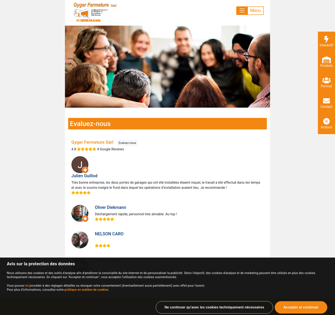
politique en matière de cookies (87, 301)
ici (27, 297)
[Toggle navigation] (250, 10)
